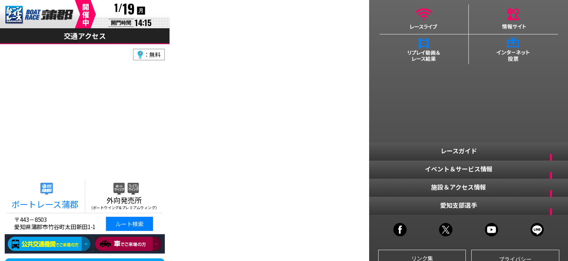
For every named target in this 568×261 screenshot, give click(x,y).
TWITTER (445, 229)
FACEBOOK (400, 229)
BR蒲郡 (39, 15)
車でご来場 (128, 244)
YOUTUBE (491, 229)
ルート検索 (130, 224)
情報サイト (513, 19)
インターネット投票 (513, 49)
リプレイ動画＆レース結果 (424, 49)
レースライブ (424, 19)
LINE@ (537, 229)
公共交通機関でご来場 (49, 244)
